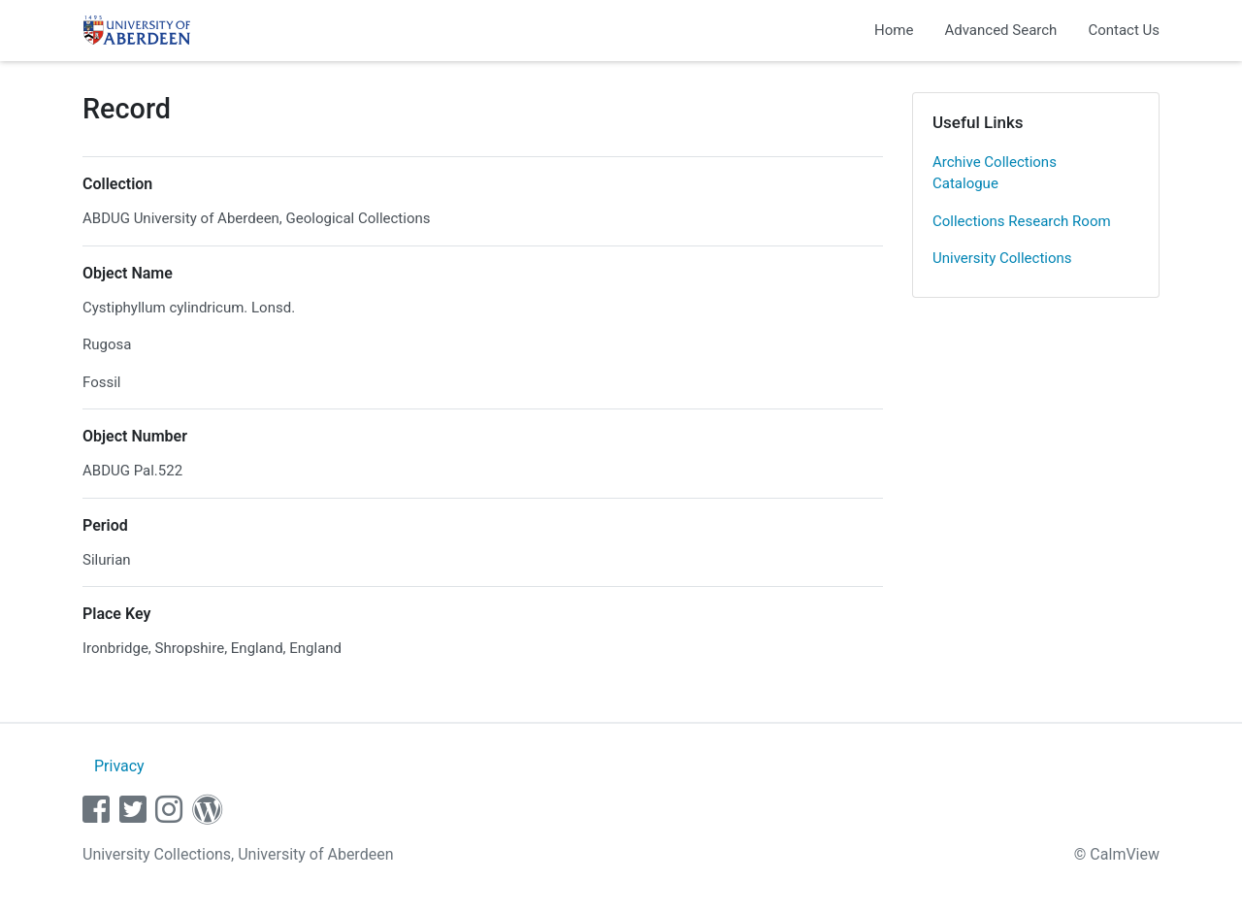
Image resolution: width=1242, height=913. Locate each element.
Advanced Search (1000, 30)
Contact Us (1124, 30)
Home (893, 30)
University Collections (1002, 258)
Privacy (119, 766)
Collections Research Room (1021, 221)
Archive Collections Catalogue (994, 173)
